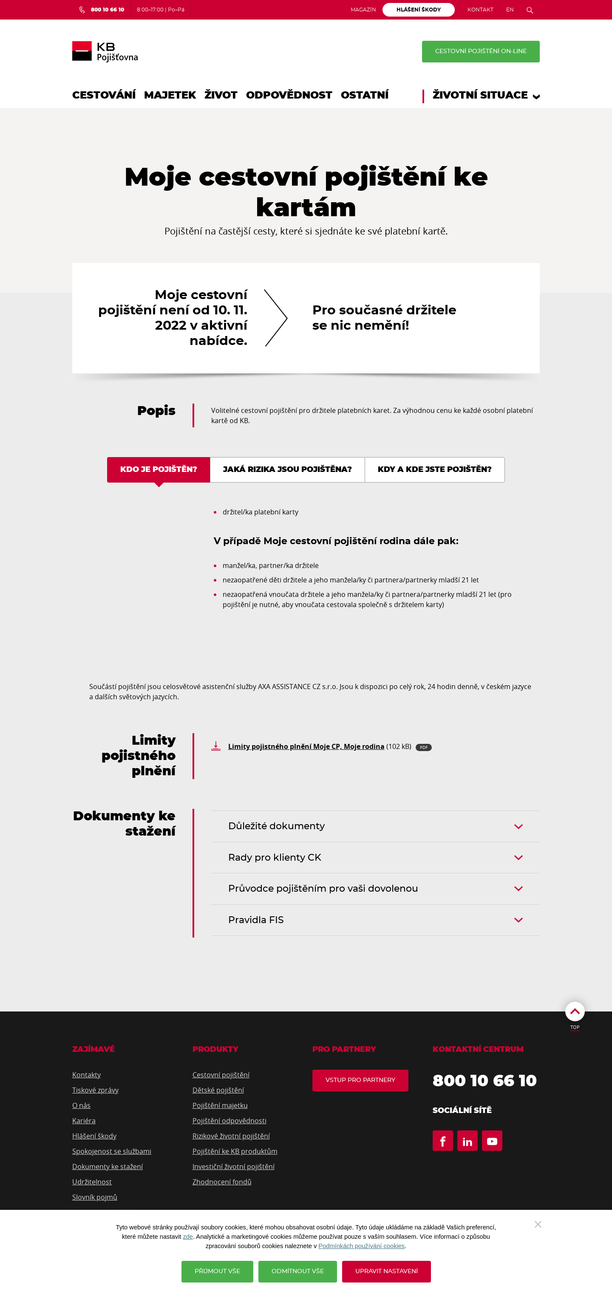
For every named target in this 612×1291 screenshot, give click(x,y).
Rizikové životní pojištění (231, 1136)
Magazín (363, 9)
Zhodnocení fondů (222, 1181)
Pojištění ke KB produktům (235, 1151)
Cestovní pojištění (221, 1074)
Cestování (104, 95)
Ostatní (364, 95)
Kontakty (86, 1074)
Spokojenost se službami (111, 1151)
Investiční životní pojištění (234, 1166)
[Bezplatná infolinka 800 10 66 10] (101, 10)
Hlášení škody (94, 1136)
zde (188, 1236)
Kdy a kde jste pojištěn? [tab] (435, 470)
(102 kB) (330, 746)
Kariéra (84, 1120)
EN (510, 9)
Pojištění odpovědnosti (229, 1120)
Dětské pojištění (218, 1090)
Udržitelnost (92, 1181)
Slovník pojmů (94, 1197)
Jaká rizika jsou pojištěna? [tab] (287, 470)
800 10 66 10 (485, 1081)
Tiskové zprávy (95, 1090)
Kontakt (480, 9)
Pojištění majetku (220, 1105)
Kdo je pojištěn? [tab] (158, 470)
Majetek (170, 95)
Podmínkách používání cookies (361, 1246)
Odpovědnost (289, 95)
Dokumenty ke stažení (107, 1166)
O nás (81, 1105)
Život (221, 95)
